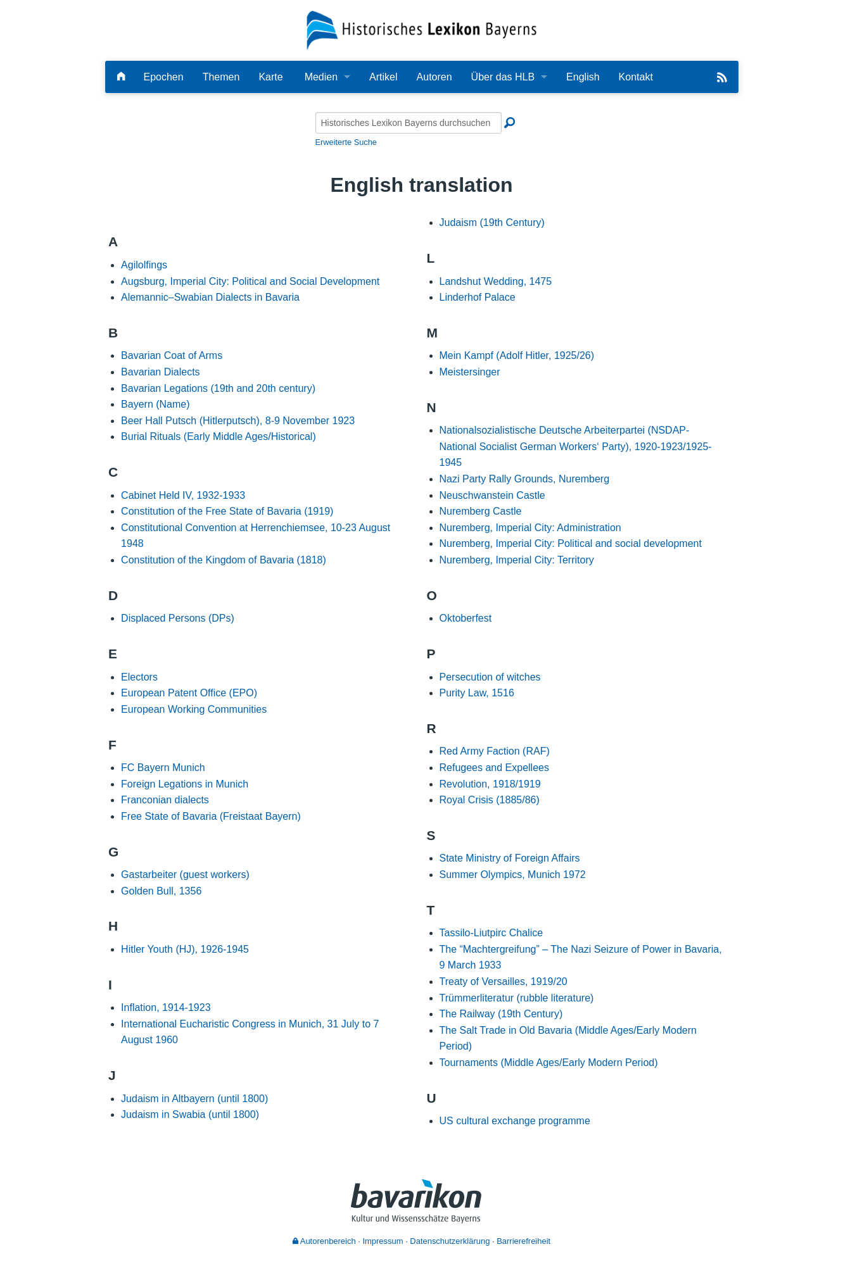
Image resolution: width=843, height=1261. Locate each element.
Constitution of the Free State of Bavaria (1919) (227, 511)
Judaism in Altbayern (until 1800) (194, 1098)
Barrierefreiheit (523, 1241)
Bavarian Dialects (160, 372)
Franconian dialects (165, 799)
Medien (321, 77)
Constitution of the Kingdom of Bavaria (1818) (223, 560)
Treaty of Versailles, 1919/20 (503, 981)
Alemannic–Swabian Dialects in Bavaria (210, 297)
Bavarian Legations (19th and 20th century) (218, 388)
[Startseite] (421, 29)
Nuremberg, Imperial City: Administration (530, 527)
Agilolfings (144, 265)
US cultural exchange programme (515, 1120)
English (582, 77)
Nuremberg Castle (481, 511)
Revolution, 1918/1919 (490, 784)
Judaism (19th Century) (492, 222)
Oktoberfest (466, 618)
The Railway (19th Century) (501, 1013)
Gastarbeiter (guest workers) (185, 874)
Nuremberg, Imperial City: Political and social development (571, 543)
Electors (139, 677)
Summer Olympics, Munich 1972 (513, 874)
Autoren (434, 77)
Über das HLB (503, 77)
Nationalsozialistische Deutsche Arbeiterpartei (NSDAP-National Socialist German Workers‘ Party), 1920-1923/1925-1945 (576, 446)
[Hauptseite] (121, 77)
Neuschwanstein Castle (492, 495)
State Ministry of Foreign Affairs (510, 858)
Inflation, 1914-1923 (165, 1007)
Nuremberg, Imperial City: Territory (517, 560)
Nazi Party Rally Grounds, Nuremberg (525, 479)
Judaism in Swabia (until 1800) (190, 1114)
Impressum (382, 1241)
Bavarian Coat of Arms (171, 355)
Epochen (164, 77)
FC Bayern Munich (163, 767)
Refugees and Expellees (494, 767)
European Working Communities (194, 709)
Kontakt (636, 77)
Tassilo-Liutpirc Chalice (491, 932)
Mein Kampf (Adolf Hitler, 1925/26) (517, 355)
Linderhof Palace (478, 297)
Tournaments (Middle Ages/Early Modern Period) (549, 1062)
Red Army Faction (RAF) (495, 751)
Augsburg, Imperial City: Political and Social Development (250, 281)
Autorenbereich (324, 1241)
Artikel (383, 77)
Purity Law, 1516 (477, 692)
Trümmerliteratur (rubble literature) (517, 998)
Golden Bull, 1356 (161, 891)
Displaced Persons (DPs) (177, 618)
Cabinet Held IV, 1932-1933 (183, 495)
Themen (221, 77)
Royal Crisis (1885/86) (490, 799)
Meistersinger (470, 372)
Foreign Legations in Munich (184, 784)
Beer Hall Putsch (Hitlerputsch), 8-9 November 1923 (238, 420)
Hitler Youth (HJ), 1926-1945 (185, 949)
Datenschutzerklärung (450, 1241)
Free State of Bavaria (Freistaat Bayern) (211, 816)
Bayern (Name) (155, 404)
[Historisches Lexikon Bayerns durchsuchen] (408, 123)
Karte (270, 77)
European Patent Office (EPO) (189, 692)
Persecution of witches (490, 677)
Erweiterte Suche (346, 142)
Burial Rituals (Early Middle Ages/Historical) (218, 436)
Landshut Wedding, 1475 (496, 281)
